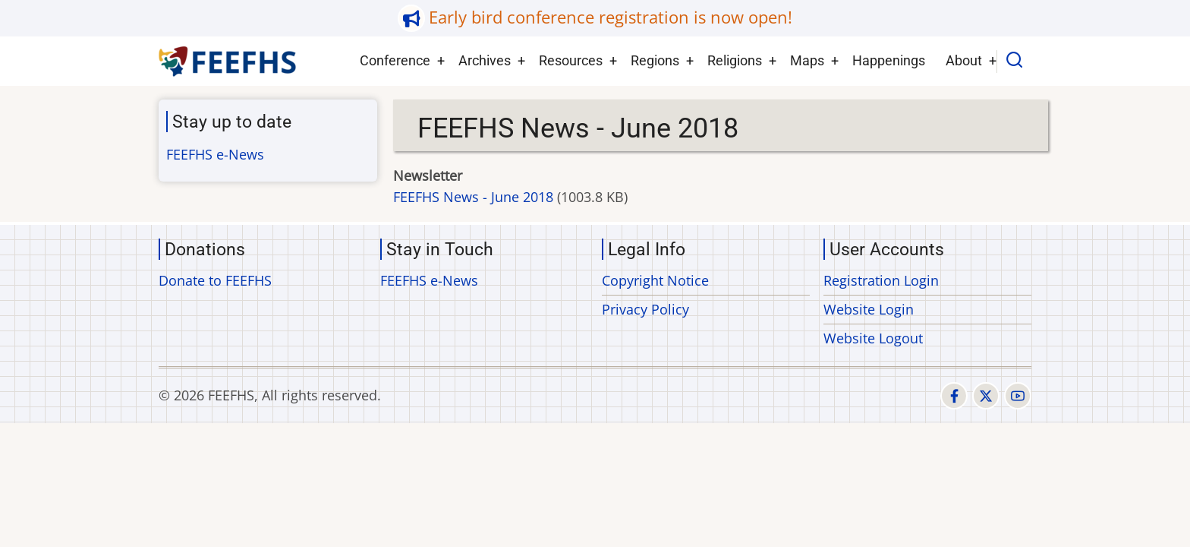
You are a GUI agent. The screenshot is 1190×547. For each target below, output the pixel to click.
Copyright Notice (655, 280)
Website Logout (873, 338)
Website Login (868, 309)
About (964, 60)
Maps (807, 60)
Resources (571, 60)
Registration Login (881, 280)
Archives (484, 60)
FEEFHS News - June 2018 (473, 197)
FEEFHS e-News (215, 154)
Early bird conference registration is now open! (610, 17)
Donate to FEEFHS (215, 280)
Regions (655, 60)
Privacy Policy (645, 309)
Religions (734, 60)
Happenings (888, 60)
